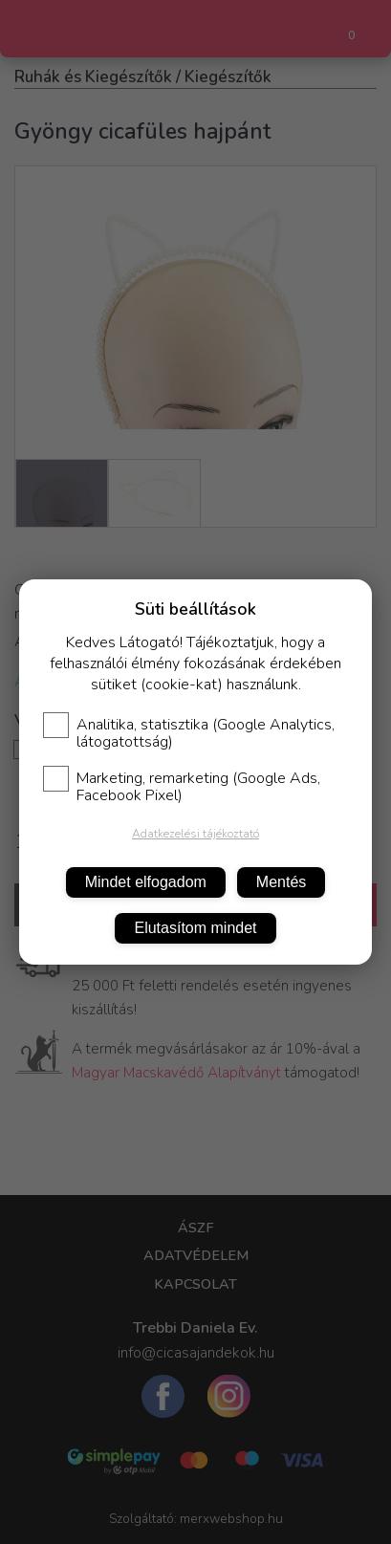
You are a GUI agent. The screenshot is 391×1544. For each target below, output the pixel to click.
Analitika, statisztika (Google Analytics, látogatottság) (189, 733)
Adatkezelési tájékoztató (195, 833)
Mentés (281, 882)
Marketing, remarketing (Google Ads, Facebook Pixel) (181, 787)
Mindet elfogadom (145, 882)
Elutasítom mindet (195, 928)
